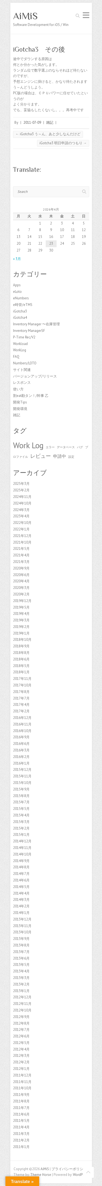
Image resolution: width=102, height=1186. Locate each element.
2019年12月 (22, 600)
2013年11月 (22, 926)
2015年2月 (21, 828)
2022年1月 (21, 529)
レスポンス (22, 382)
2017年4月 (21, 704)
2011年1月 (21, 1146)
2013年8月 (21, 945)
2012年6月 (21, 1036)
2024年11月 (22, 496)
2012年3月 (21, 1055)
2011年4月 (21, 1127)
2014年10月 (22, 854)
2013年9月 (21, 938)
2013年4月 (21, 971)
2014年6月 (21, 880)
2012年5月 (21, 1042)
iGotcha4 (20, 317)
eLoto (17, 291)
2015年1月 (21, 834)
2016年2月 (21, 756)
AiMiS (25, 15)
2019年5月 (21, 607)
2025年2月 (21, 490)
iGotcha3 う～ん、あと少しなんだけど (48, 134)
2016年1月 (21, 763)
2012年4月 (21, 1049)
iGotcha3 (20, 311)
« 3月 (17, 258)
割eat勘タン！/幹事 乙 (30, 395)
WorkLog (19, 350)
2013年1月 (21, 991)
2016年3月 (21, 750)
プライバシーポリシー (69, 1169)
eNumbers (21, 298)
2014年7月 (21, 873)
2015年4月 (21, 815)
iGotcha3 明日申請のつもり (63, 143)
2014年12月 (22, 841)
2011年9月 (21, 1094)
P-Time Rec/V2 (24, 337)
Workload (20, 343)
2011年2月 (21, 1140)
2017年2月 (21, 711)
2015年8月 (21, 795)
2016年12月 (22, 717)
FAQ (16, 356)
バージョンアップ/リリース (35, 376)
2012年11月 (22, 1003)
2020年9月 (21, 568)
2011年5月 (21, 1120)
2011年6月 (21, 1114)
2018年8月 (21, 652)
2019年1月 (21, 633)
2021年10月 (22, 542)
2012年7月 (21, 1029)
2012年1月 (21, 1068)
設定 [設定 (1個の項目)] (71, 457)
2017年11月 (22, 678)
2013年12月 (22, 919)
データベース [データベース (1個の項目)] (66, 447)
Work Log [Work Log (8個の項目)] (28, 445)
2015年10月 (22, 782)
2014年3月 (21, 899)
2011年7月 (21, 1107)
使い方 (18, 389)
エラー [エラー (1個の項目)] (50, 447)
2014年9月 (21, 860)
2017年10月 (22, 685)
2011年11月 (22, 1081)
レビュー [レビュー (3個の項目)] (40, 455)
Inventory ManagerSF (29, 330)
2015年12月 (22, 769)
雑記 (49, 122)
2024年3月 (21, 510)
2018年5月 (21, 665)
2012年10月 (22, 1010)
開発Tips (20, 402)
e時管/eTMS (22, 304)
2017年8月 (21, 691)
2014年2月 (21, 906)
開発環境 (20, 408)
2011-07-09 (32, 122)
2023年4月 (21, 516)
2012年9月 (21, 1016)
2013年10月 (22, 932)
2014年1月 (21, 912)
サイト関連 (22, 369)
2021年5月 (21, 548)
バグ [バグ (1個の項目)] (80, 447)
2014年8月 (21, 867)
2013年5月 (21, 964)
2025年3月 (21, 483)
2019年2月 (21, 626)
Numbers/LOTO (24, 363)
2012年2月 (21, 1062)
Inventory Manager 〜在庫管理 (36, 324)
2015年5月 (21, 808)
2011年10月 (22, 1088)
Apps (17, 285)
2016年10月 (22, 730)
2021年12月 (22, 535)
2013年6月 (21, 958)
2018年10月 (22, 639)
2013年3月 (21, 977)
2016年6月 (21, 743)
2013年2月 (21, 984)
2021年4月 (21, 555)
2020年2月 (21, 594)
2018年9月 (21, 646)
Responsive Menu (86, 15)
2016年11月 (22, 724)
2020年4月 (21, 581)
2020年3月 (21, 587)
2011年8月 (21, 1101)
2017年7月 (21, 698)
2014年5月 (21, 886)
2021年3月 (21, 561)
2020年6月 (21, 575)
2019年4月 (21, 613)
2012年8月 (21, 1023)
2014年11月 (22, 847)
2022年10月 (22, 522)
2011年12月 (22, 1075)
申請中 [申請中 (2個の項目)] (59, 456)
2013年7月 (21, 951)
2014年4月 (21, 893)
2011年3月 (21, 1133)
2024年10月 (22, 503)
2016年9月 (21, 737)
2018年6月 (21, 659)
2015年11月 (22, 776)
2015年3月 (21, 821)
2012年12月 (22, 997)
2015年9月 (21, 789)
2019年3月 (21, 620)
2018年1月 (21, 672)
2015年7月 (21, 802)
